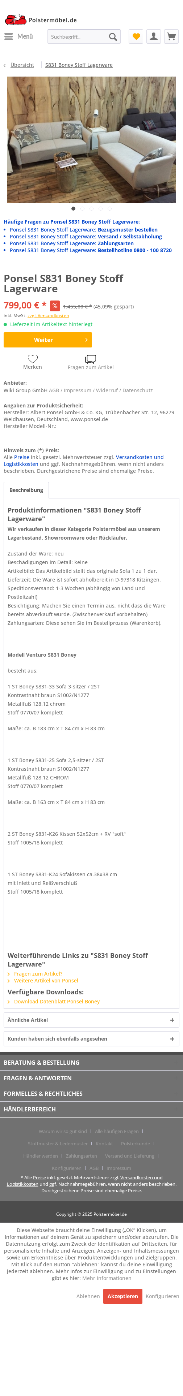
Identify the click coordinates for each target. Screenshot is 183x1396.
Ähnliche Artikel (28, 1019)
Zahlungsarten (81, 1156)
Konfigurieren (67, 1168)
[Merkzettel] (136, 36)
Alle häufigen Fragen (117, 1131)
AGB (94, 1168)
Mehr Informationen (107, 1278)
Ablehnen (88, 1296)
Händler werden (40, 1156)
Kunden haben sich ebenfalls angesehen (57, 1038)
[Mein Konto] (153, 36)
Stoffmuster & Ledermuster (58, 1143)
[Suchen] (113, 36)
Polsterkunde (135, 1143)
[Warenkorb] (171, 36)
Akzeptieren (123, 1296)
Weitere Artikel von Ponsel (43, 980)
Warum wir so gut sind (63, 1131)
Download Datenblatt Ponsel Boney (54, 1001)
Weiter (61, 339)
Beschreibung (26, 490)
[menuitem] (18, 36)
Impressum (119, 1168)
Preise (21, 457)
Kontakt (104, 1143)
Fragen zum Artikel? (35, 973)
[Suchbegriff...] (84, 36)
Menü (18, 35)
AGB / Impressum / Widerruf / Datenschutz (101, 390)
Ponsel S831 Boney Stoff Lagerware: (84, 229)
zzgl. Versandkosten (48, 315)
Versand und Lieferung (129, 1156)
